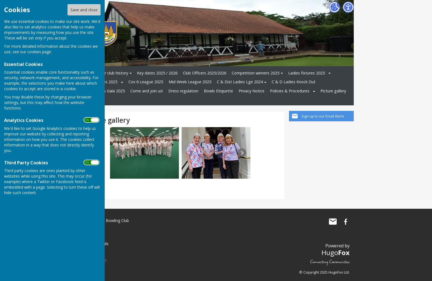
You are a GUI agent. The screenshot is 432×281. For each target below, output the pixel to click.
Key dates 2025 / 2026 (157, 73)
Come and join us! (146, 90)
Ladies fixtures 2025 (306, 73)
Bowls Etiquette (218, 90)
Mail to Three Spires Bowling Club (333, 222)
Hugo (336, 252)
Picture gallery (333, 90)
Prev (118, 152)
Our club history (113, 73)
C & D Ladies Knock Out (293, 81)
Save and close (84, 9)
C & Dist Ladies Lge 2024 (240, 81)
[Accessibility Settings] (348, 7)
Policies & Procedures (289, 90)
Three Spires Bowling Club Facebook (345, 222)
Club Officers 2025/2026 (204, 73)
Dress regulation (183, 90)
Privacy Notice (251, 90)
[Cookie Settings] (334, 7)
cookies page (39, 51)
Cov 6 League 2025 (145, 81)
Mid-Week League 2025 (190, 81)
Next (241, 152)
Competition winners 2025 (255, 73)
